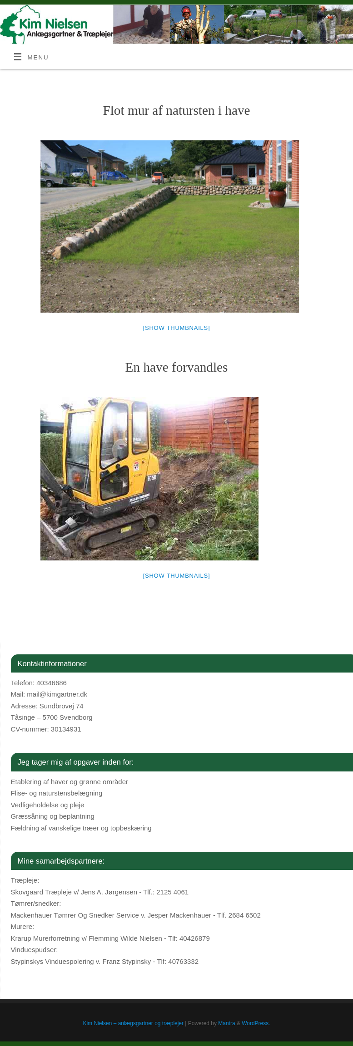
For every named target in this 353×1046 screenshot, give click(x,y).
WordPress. (256, 1023)
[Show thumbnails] (176, 327)
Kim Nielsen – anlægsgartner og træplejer (133, 1023)
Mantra (226, 1023)
